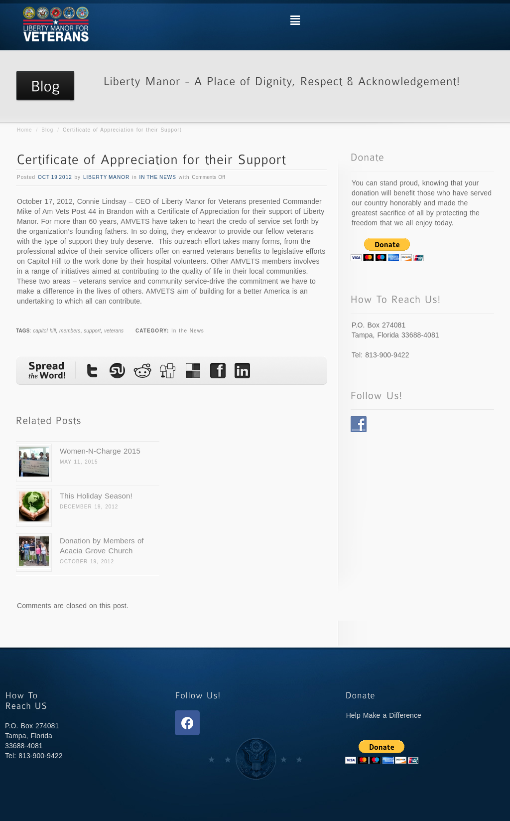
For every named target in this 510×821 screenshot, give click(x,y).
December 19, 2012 (89, 506)
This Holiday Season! (96, 496)
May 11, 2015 (79, 462)
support (92, 330)
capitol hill (44, 330)
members (69, 330)
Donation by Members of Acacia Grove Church (102, 545)
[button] (294, 20)
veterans (114, 330)
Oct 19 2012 (55, 177)
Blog (47, 130)
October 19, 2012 (87, 561)
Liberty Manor (106, 177)
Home (24, 130)
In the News (157, 177)
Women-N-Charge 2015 (100, 451)
